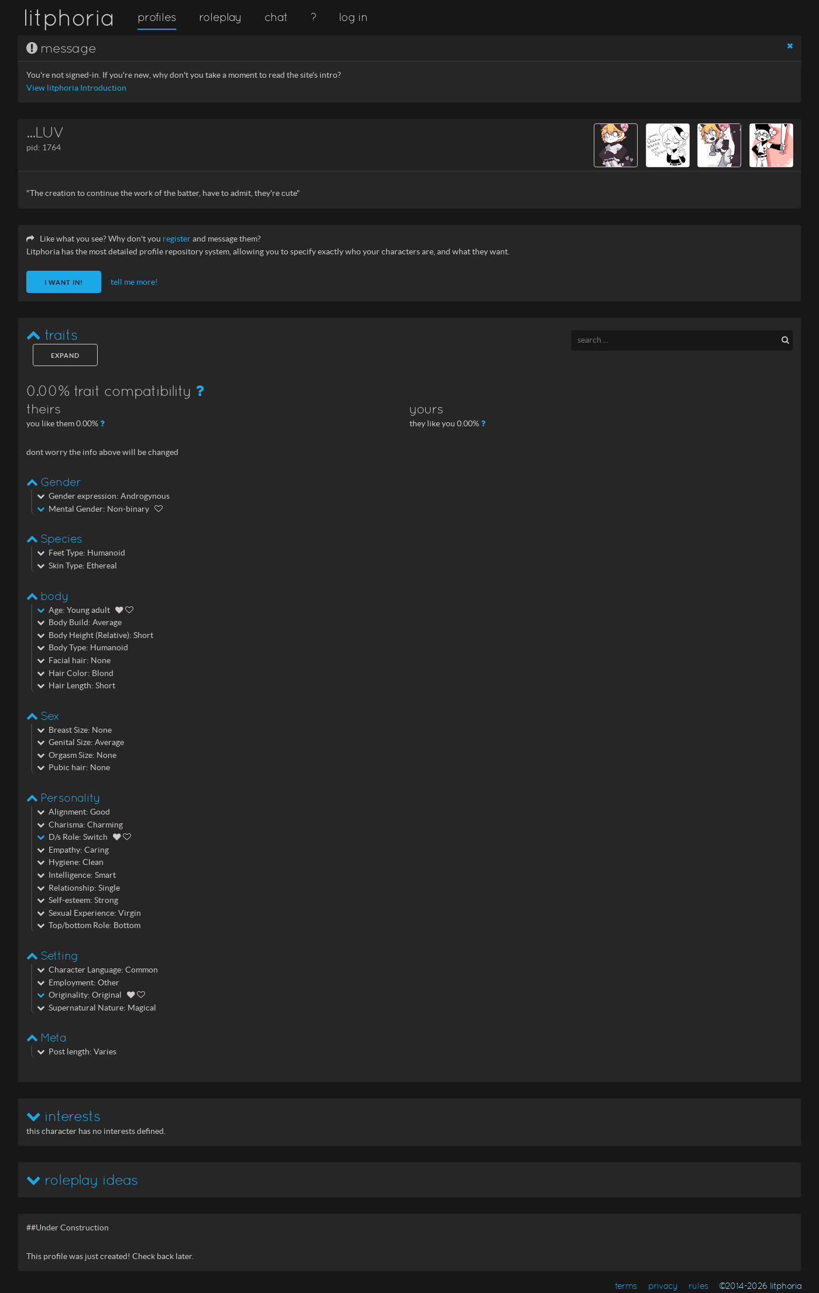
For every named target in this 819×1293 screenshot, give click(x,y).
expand (65, 355)
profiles (156, 17)
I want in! (63, 282)
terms (626, 1286)
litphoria (69, 17)
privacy (663, 1286)
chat (275, 17)
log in (353, 17)
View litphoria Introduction (76, 88)
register (177, 239)
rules (698, 1286)
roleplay (220, 17)
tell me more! (134, 282)
